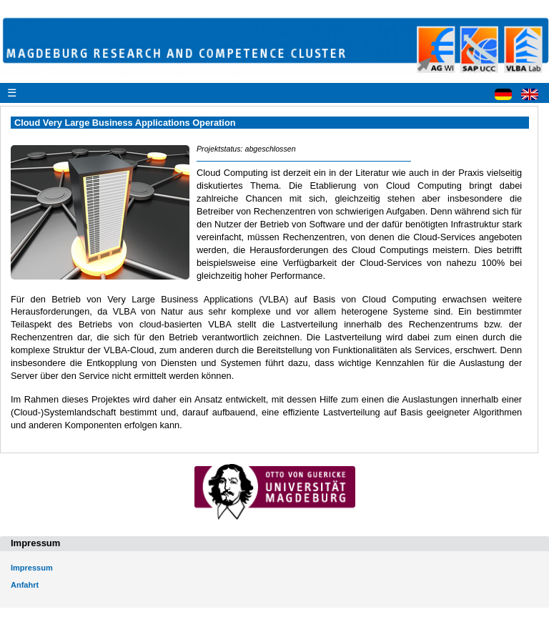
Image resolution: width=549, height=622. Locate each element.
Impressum (32, 567)
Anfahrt (25, 585)
